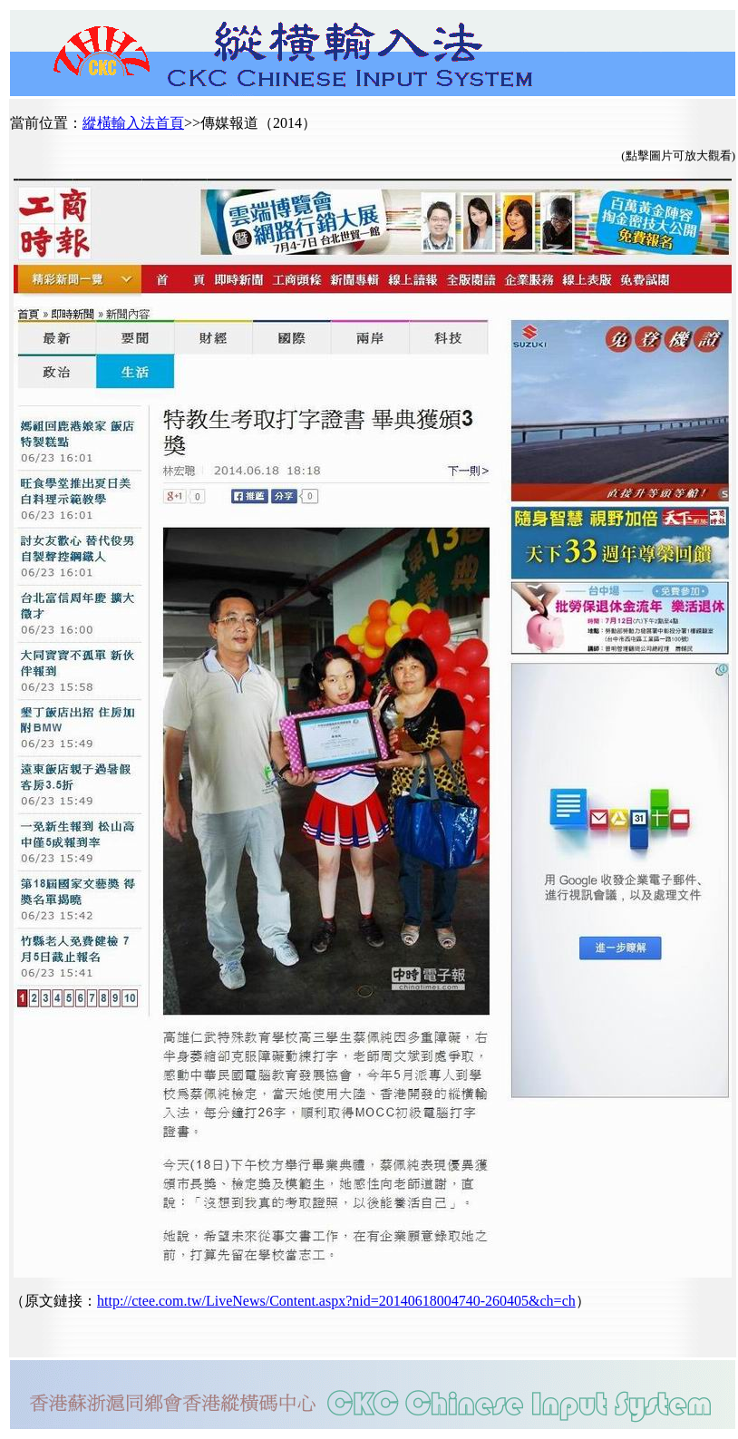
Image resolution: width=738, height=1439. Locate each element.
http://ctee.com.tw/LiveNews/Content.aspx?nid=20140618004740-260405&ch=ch (336, 1300)
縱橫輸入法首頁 (133, 123)
